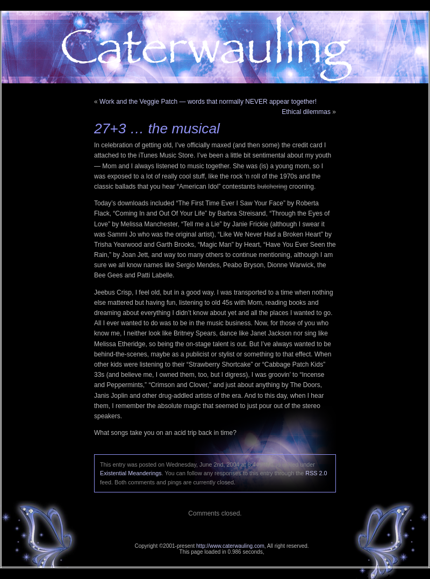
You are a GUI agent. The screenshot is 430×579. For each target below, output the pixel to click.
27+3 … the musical (157, 128)
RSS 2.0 (316, 473)
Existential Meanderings (131, 473)
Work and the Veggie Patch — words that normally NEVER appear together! (208, 101)
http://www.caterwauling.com (230, 546)
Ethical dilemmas (306, 112)
